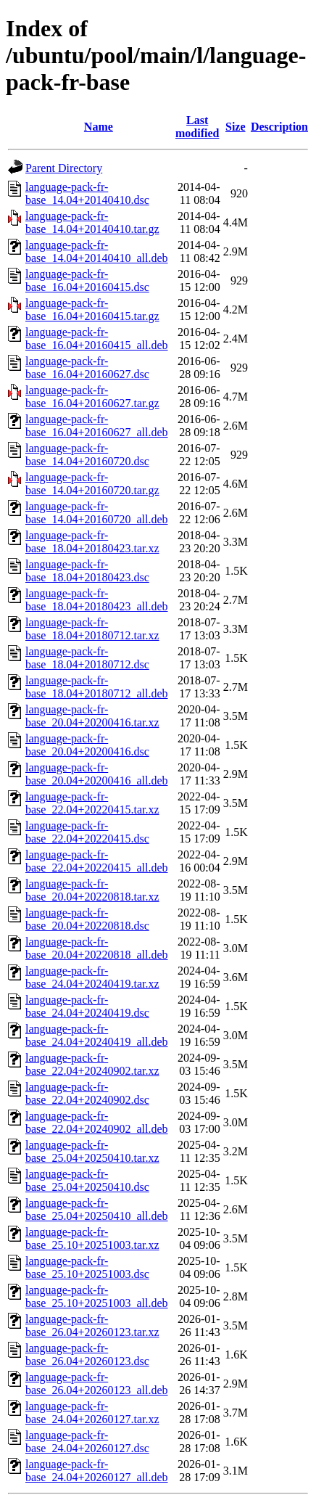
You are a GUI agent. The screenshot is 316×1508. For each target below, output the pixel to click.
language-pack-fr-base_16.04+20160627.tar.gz (92, 396)
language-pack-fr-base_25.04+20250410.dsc (87, 1180)
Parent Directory (63, 168)
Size (235, 126)
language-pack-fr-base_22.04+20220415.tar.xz (92, 803)
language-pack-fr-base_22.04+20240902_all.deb (96, 1122)
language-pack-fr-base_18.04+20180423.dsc (87, 570)
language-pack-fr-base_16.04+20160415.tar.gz (92, 309)
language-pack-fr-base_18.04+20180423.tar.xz (92, 541)
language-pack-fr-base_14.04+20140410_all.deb (96, 251)
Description (279, 126)
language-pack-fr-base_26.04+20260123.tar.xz (92, 1325)
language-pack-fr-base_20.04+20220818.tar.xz (92, 890)
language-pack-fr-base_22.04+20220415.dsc (87, 832)
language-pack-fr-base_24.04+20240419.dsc (87, 1006)
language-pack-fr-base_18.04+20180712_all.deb (96, 687)
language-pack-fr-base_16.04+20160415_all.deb (96, 338)
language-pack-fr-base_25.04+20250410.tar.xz (92, 1151)
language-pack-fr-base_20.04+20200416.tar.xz (92, 716)
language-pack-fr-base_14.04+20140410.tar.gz (92, 222)
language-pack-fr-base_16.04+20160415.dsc (87, 280)
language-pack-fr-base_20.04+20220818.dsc (87, 919)
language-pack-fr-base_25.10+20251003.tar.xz (92, 1238)
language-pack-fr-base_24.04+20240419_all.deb (96, 1035)
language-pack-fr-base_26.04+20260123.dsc (87, 1354)
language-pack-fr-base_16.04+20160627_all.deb (96, 425)
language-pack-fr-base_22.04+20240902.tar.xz (92, 1064)
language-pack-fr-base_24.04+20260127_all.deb (96, 1470)
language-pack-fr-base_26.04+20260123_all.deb (96, 1383)
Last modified (197, 126)
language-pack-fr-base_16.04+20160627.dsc (87, 367)
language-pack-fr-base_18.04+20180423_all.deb (96, 599)
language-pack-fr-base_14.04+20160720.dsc (87, 454)
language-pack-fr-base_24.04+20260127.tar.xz (92, 1412)
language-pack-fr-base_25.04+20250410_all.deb (96, 1209)
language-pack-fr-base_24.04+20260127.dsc (87, 1441)
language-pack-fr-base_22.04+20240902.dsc (87, 1093)
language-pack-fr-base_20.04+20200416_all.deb (96, 774)
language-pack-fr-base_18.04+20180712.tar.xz (92, 629)
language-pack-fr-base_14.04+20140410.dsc (87, 193)
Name (98, 126)
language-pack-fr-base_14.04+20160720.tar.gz (92, 483)
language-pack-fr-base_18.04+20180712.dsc (87, 658)
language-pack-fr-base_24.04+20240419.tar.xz (92, 977)
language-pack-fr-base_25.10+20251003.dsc (87, 1267)
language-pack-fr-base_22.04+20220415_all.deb (96, 861)
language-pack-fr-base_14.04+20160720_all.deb (96, 512)
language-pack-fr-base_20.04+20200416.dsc (87, 745)
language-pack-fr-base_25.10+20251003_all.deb (96, 1296)
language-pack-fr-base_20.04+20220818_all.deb (96, 948)
